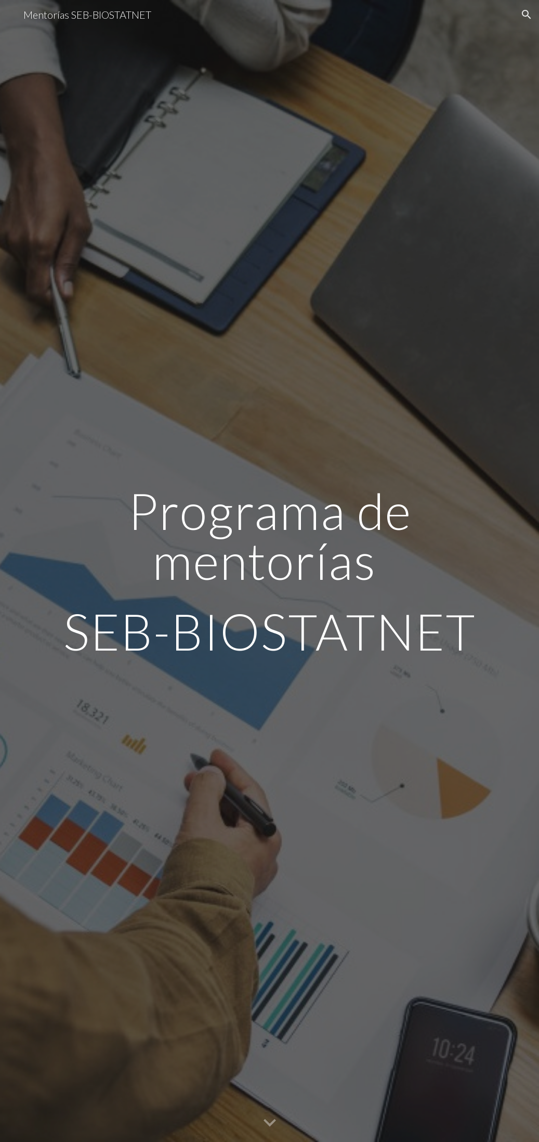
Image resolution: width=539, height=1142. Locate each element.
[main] (269, 571)
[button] (526, 14)
